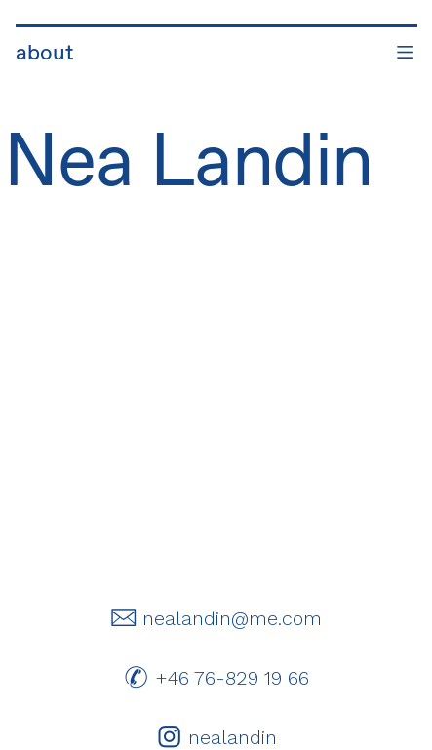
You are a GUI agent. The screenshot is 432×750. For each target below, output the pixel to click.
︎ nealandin (216, 737)
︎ (405, 53)
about (45, 53)
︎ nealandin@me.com (216, 618)
